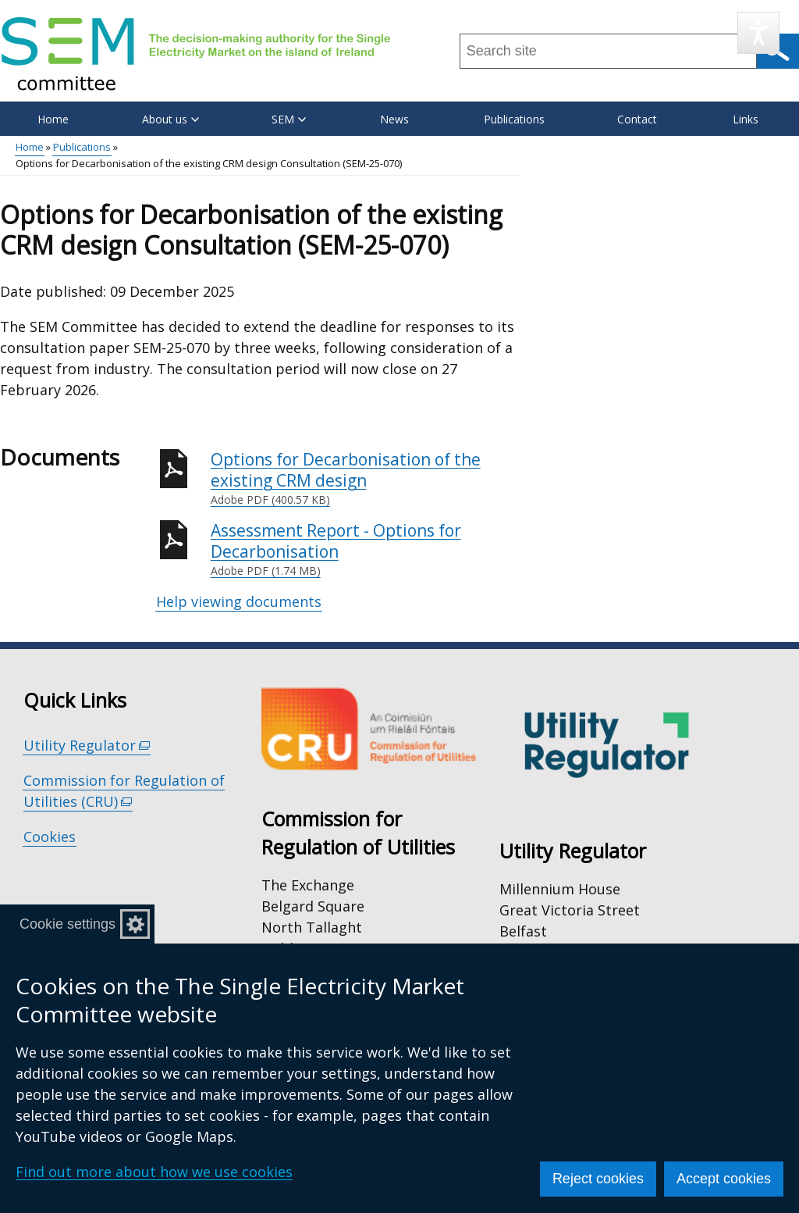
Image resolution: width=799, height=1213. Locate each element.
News (394, 119)
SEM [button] (289, 119)
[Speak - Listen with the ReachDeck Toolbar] (758, 33)
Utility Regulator (87, 745)
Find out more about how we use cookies (154, 1171)
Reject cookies (598, 1178)
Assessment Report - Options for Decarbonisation (365, 549)
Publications (514, 119)
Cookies (49, 836)
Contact (637, 119)
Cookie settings (67, 924)
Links (745, 119)
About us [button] (170, 119)
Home (53, 119)
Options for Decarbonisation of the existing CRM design (365, 478)
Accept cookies (723, 1178)
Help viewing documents (238, 601)
